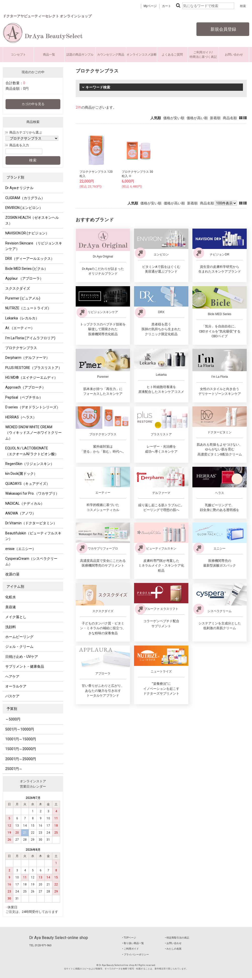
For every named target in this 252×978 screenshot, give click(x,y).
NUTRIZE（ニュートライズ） (28, 308)
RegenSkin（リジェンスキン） (29, 464)
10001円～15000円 (20, 739)
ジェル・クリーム (19, 647)
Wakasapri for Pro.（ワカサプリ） (32, 493)
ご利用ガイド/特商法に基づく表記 (203, 55)
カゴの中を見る (33, 104)
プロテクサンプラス (21, 348)
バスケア (12, 696)
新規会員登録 (222, 29)
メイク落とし (15, 617)
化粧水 (10, 597)
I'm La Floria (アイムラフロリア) (30, 338)
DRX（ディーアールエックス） (29, 259)
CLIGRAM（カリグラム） (25, 198)
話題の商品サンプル (80, 54)
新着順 (215, 118)
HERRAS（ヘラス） (20, 417)
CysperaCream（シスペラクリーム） (31, 561)
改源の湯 (12, 574)
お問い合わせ (234, 54)
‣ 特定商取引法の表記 (177, 937)
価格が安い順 (173, 118)
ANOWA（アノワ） (20, 513)
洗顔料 (10, 627)
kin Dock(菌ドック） (21, 474)
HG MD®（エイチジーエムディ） (31, 377)
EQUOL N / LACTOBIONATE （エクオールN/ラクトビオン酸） (31, 451)
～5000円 (12, 719)
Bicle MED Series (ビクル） (26, 269)
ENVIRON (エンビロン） (24, 208)
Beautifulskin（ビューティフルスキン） (33, 536)
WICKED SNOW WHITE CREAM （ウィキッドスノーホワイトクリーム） (33, 432)
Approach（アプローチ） (25, 387)
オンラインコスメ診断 (142, 54)
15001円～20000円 (20, 749)
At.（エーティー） (19, 328)
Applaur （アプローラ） (24, 278)
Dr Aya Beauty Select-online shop (58, 937)
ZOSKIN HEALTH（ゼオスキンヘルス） (32, 220)
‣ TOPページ (129, 937)
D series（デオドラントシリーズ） (32, 407)
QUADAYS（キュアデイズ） (27, 484)
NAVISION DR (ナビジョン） (27, 233)
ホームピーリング (19, 637)
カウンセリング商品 (110, 54)
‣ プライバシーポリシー (135, 954)
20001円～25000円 (20, 759)
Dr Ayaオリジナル (19, 188)
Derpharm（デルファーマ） (27, 358)
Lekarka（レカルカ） (22, 318)
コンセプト (18, 54)
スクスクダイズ (17, 288)
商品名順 (230, 118)
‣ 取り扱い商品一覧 (133, 943)
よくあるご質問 (172, 54)
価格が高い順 (197, 118)
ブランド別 (15, 177)
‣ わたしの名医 (173, 948)
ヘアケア (12, 676)
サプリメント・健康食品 (24, 666)
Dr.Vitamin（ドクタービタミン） (31, 523)
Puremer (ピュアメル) (22, 298)
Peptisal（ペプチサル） (24, 397)
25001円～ (13, 769)
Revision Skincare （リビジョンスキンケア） (33, 246)
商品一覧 (49, 54)
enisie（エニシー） (20, 549)
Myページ (150, 6)
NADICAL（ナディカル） (24, 503)
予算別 (12, 709)
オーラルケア (15, 686)
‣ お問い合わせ (173, 943)
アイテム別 (15, 586)
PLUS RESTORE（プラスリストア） (33, 368)
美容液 (10, 607)
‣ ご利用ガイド (130, 948)
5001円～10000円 (19, 729)
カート (166, 6)
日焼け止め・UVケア (21, 657)
